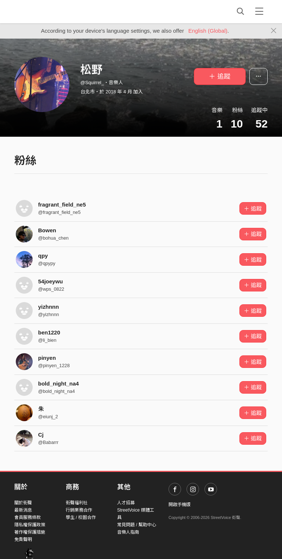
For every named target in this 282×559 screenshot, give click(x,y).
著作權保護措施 (29, 532)
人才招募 (126, 502)
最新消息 (23, 510)
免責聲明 (23, 539)
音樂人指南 (128, 532)
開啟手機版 (180, 504)
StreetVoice (44, 11)
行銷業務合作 (79, 510)
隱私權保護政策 (29, 524)
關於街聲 (23, 502)
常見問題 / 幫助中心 (136, 524)
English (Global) (208, 31)
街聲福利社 (77, 502)
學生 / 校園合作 (81, 517)
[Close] (273, 30)
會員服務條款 (27, 517)
